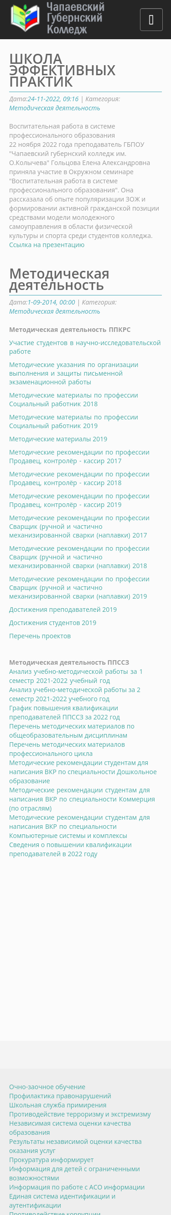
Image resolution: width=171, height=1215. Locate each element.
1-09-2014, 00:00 (51, 302)
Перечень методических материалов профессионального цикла (67, 749)
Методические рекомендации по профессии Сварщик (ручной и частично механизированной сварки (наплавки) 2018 (79, 557)
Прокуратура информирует (51, 1159)
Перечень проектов (40, 635)
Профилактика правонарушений (60, 1095)
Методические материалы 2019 (58, 438)
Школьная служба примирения (57, 1105)
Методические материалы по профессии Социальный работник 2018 (73, 399)
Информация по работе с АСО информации (77, 1187)
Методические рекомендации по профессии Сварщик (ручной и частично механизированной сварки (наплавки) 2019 (79, 587)
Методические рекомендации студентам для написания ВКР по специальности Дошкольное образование (83, 771)
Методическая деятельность (54, 107)
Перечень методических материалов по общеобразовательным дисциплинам (72, 730)
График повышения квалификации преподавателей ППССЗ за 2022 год (64, 712)
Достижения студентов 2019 (52, 622)
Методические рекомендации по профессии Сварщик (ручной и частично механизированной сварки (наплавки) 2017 (79, 526)
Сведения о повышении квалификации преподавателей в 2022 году (70, 849)
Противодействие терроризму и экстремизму (79, 1114)
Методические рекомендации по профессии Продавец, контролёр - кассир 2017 (79, 456)
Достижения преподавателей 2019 (63, 609)
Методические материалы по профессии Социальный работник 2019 (73, 421)
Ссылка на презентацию (46, 244)
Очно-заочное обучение (47, 1086)
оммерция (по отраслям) (82, 799)
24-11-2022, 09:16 (52, 98)
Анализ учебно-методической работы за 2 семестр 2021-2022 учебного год (74, 694)
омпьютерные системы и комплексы (79, 826)
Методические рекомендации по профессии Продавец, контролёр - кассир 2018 (79, 478)
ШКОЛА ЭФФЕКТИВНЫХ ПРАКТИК (62, 70)
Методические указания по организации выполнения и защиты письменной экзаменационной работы (73, 373)
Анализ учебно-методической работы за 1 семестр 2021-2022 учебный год (76, 676)
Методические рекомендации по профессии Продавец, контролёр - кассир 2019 (79, 500)
